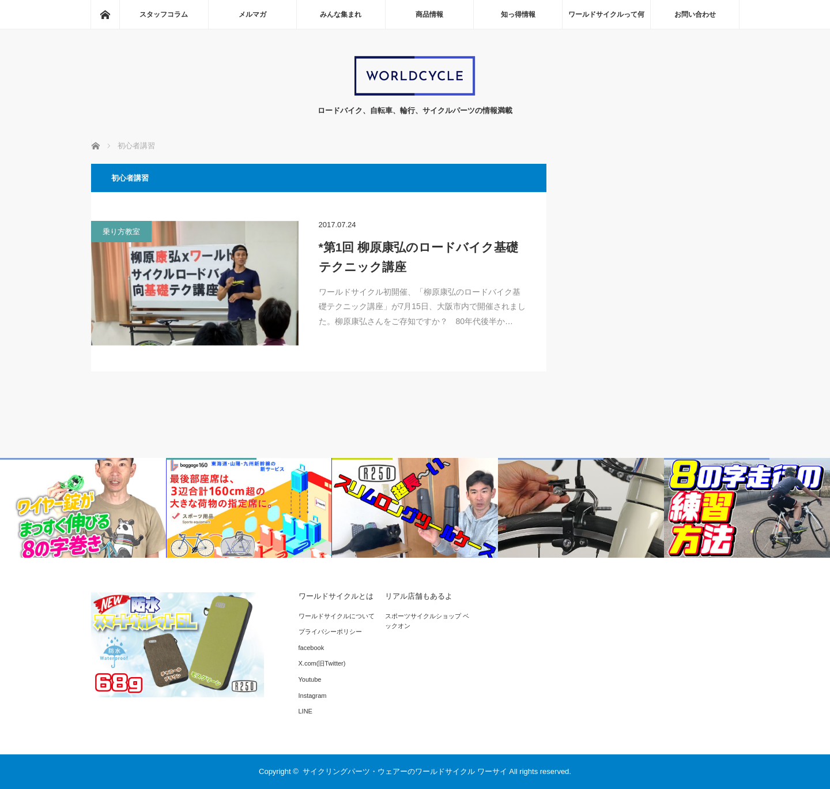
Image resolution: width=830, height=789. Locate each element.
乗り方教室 (121, 231)
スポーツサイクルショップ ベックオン (427, 621)
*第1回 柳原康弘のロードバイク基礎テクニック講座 (419, 257)
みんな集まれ (340, 14)
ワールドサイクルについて (337, 616)
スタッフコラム (163, 14)
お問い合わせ (695, 14)
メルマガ (252, 14)
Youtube (310, 679)
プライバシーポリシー (330, 631)
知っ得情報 (518, 14)
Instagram (313, 695)
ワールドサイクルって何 (606, 14)
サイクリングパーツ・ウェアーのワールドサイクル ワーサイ (405, 771)
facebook (312, 647)
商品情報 (429, 14)
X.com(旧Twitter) (322, 663)
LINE (305, 711)
